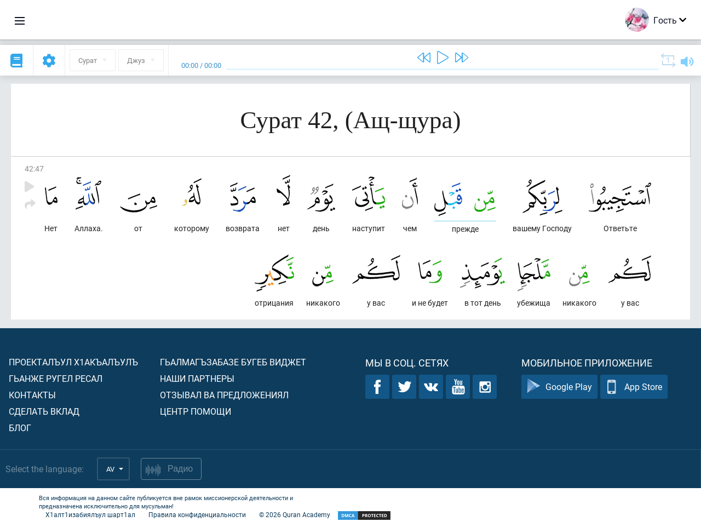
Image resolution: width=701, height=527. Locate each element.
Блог (20, 427)
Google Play (559, 387)
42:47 (34, 168)
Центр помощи (195, 411)
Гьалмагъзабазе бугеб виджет (233, 362)
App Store (634, 387)
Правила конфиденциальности (197, 514)
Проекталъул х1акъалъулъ (73, 362)
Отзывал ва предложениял (224, 394)
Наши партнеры (197, 378)
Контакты (32, 394)
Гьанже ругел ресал (55, 378)
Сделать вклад (44, 411)
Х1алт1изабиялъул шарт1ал (90, 514)
